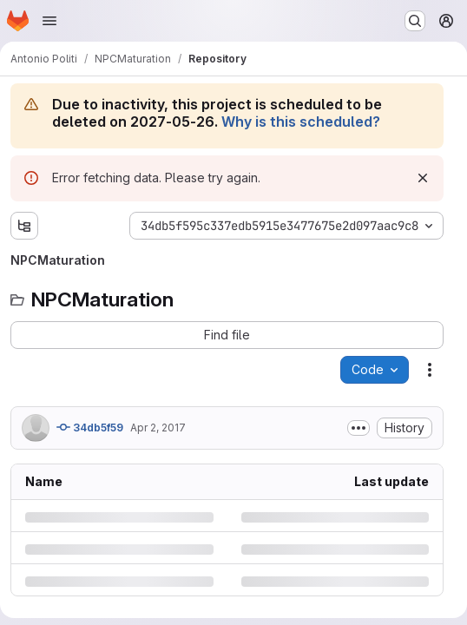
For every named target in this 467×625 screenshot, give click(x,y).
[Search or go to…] (415, 20)
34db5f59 (89, 427)
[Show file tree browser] (24, 226)
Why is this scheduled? (300, 121)
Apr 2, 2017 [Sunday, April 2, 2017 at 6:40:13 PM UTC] (158, 427)
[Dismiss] (422, 178)
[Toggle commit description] (358, 428)
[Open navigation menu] (49, 21)
